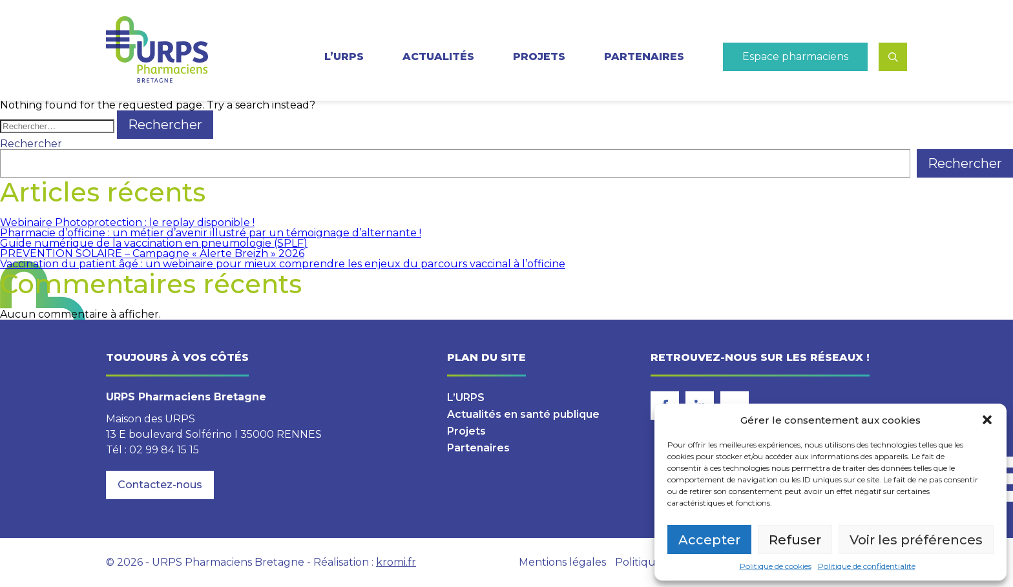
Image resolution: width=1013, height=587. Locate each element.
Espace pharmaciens (795, 56)
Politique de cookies (775, 566)
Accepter (709, 540)
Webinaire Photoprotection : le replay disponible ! (127, 222)
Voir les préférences (916, 540)
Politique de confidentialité (866, 566)
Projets (539, 57)
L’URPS (344, 57)
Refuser (795, 540)
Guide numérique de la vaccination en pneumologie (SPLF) (154, 243)
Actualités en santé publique (523, 414)
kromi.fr (396, 562)
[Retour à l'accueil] (157, 50)
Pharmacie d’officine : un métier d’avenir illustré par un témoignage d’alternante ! (210, 233)
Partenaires (644, 57)
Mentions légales (562, 562)
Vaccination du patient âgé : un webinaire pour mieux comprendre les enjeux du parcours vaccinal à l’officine (282, 264)
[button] (987, 419)
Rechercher (31, 144)
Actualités (438, 57)
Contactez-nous (160, 485)
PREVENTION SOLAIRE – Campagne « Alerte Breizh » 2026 (152, 253)
